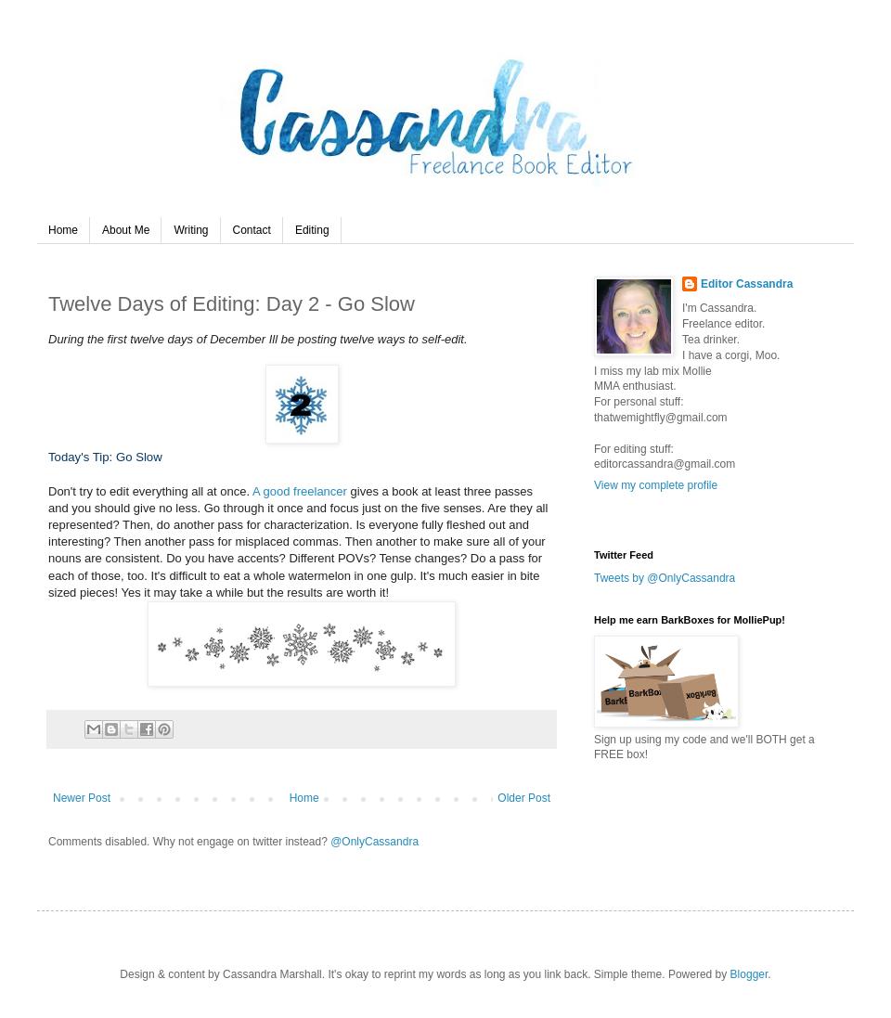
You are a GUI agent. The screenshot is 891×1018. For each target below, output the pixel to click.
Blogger (749, 974)
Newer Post (81, 798)
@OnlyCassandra (374, 841)
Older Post (523, 798)
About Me (125, 230)
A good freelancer (301, 491)
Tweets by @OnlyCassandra (664, 578)
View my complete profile (655, 485)
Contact (252, 230)
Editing (312, 230)
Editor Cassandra (747, 283)
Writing (191, 230)
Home (63, 230)
